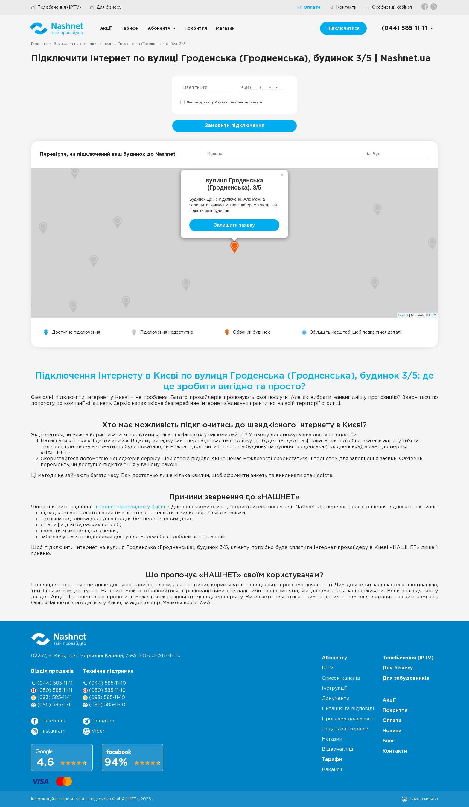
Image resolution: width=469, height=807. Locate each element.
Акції (106, 28)
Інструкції (334, 688)
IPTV (328, 668)
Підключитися (343, 28)
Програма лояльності (348, 719)
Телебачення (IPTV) (56, 7)
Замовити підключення (234, 125)
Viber (94, 731)
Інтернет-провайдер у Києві (129, 507)
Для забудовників (406, 678)
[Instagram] (434, 6)
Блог (389, 741)
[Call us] (407, 28)
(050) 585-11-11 (51, 690)
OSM (432, 315)
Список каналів (341, 678)
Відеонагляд (337, 749)
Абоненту (159, 28)
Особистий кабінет (389, 7)
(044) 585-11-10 (104, 683)
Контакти (343, 7)
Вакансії (332, 770)
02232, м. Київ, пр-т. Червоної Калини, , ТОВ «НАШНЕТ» (106, 656)
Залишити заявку (234, 225)
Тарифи (130, 28)
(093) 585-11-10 (104, 697)
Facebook (48, 721)
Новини (392, 731)
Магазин (225, 28)
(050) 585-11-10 (104, 690)
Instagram (48, 731)
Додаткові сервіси (345, 729)
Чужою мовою (419, 799)
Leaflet (403, 315)
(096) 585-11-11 (51, 704)
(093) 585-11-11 (51, 697)
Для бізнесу (105, 7)
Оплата (309, 7)
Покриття (196, 28)
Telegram (98, 721)
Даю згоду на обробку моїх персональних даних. (225, 102)
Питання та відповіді (348, 709)
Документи (335, 698)
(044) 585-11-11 (52, 683)
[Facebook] (425, 6)
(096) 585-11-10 (104, 704)
